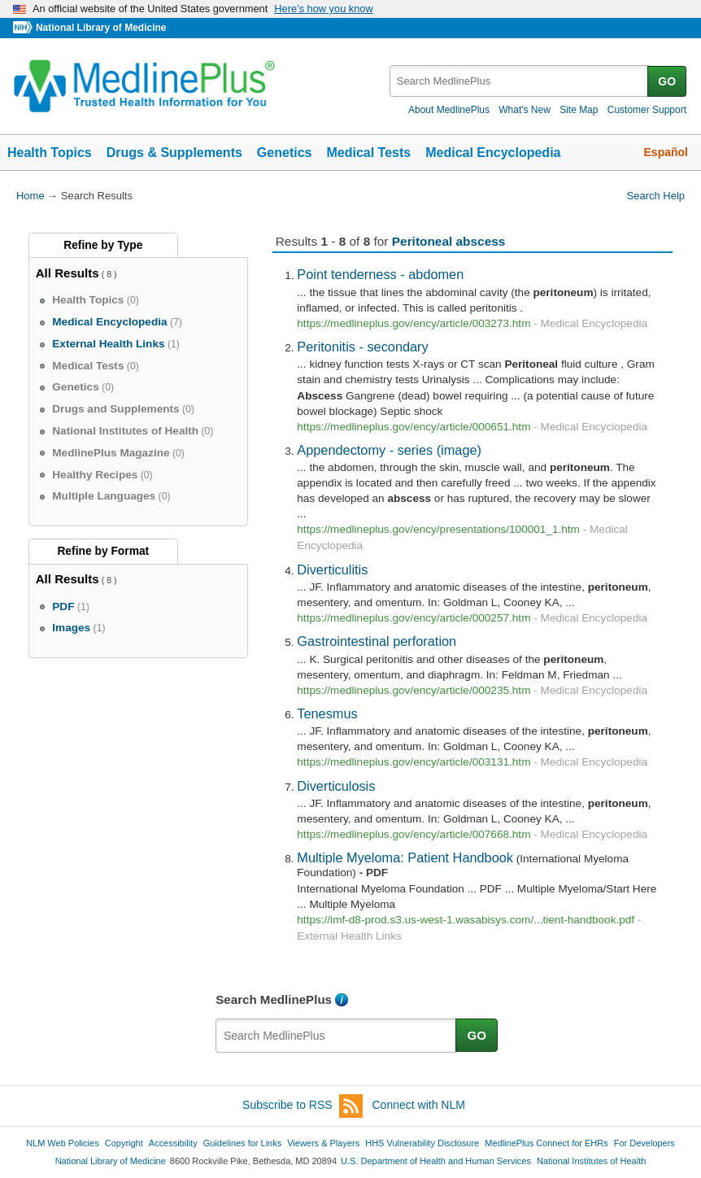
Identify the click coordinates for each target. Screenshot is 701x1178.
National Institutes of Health (591, 1161)
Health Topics (49, 152)
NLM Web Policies (62, 1143)
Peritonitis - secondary (362, 346)
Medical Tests (368, 152)
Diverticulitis (332, 569)
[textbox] (520, 81)
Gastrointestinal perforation (376, 641)
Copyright (124, 1143)
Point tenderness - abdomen (380, 274)
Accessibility (173, 1143)
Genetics (284, 152)
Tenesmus (327, 713)
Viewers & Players (323, 1143)
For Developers (644, 1143)
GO (667, 81)
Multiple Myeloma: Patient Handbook (405, 857)
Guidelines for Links (242, 1143)
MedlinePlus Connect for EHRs (546, 1143)
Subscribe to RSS (302, 1106)
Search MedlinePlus (274, 999)
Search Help (656, 196)
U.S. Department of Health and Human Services (436, 1161)
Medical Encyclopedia (492, 152)
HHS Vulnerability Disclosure (422, 1143)
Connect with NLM (418, 1104)
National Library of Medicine (101, 27)
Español (666, 152)
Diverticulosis (336, 786)
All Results (67, 273)
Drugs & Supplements (174, 152)
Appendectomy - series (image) (389, 450)
